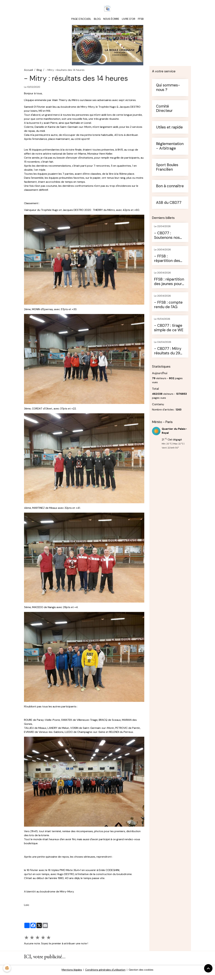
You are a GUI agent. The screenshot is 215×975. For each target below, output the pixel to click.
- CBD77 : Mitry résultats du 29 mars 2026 (167, 351)
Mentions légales (71, 970)
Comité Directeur (164, 109)
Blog (97, 19)
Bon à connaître (170, 186)
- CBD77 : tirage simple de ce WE (168, 328)
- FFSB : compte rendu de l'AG (168, 305)
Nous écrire (111, 19)
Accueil (28, 70)
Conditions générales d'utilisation (105, 970)
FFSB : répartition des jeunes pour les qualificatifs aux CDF (169, 282)
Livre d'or (128, 19)
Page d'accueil (81, 19)
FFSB (141, 19)
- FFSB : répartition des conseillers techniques (167, 259)
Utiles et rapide (169, 128)
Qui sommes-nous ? (168, 88)
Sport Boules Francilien (167, 167)
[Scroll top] (208, 968)
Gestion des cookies (141, 970)
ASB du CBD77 (168, 203)
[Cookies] (7, 968)
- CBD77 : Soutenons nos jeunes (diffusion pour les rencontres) (168, 235)
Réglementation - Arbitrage (170, 146)
